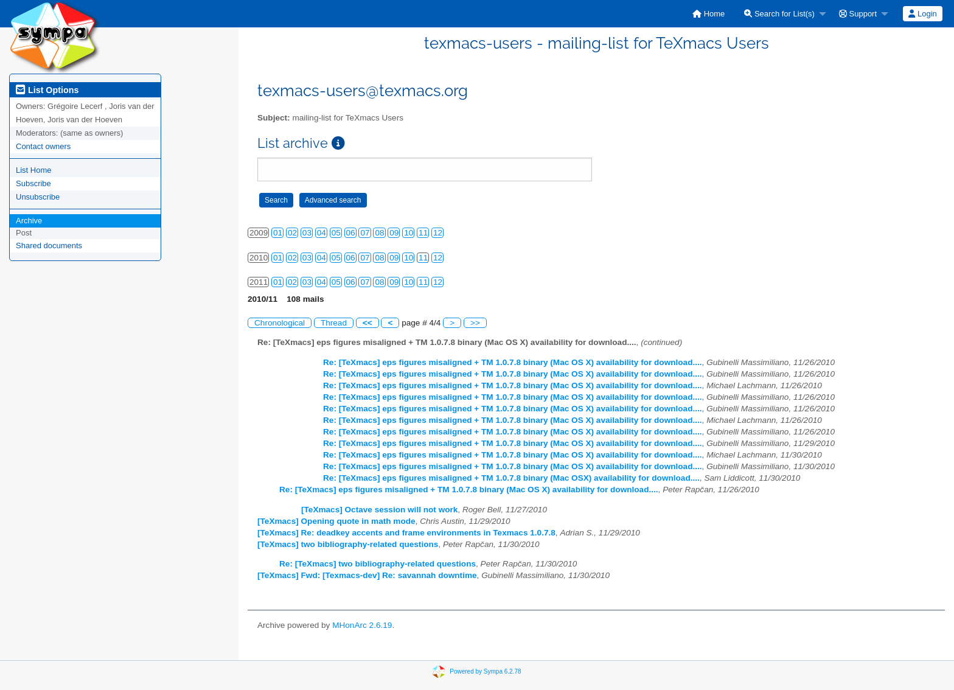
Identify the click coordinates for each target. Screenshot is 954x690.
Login (922, 13)
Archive (29, 220)
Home (708, 13)
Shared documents (49, 245)
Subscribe (33, 183)
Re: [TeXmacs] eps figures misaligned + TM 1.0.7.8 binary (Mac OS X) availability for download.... (512, 362)
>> (475, 322)
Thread (334, 322)
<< (367, 322)
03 (307, 232)
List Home (34, 170)
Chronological (279, 322)
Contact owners (43, 146)
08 (379, 232)
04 (321, 232)
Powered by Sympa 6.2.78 (485, 670)
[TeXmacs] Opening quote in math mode (336, 521)
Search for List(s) (779, 13)
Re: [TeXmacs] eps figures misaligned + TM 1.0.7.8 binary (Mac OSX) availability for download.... (511, 478)
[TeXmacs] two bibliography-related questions (347, 544)
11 (423, 232)
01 (277, 232)
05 (336, 232)
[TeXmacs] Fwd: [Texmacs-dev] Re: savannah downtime (367, 575)
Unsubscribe (38, 196)
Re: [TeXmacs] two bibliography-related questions (377, 563)
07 (364, 232)
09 (394, 232)
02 (292, 232)
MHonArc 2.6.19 (362, 625)
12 (437, 232)
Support (858, 13)
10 (408, 232)
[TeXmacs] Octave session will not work (379, 509)
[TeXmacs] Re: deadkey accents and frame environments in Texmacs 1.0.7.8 (406, 532)
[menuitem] (708, 13)
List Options (47, 90)
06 (350, 232)
